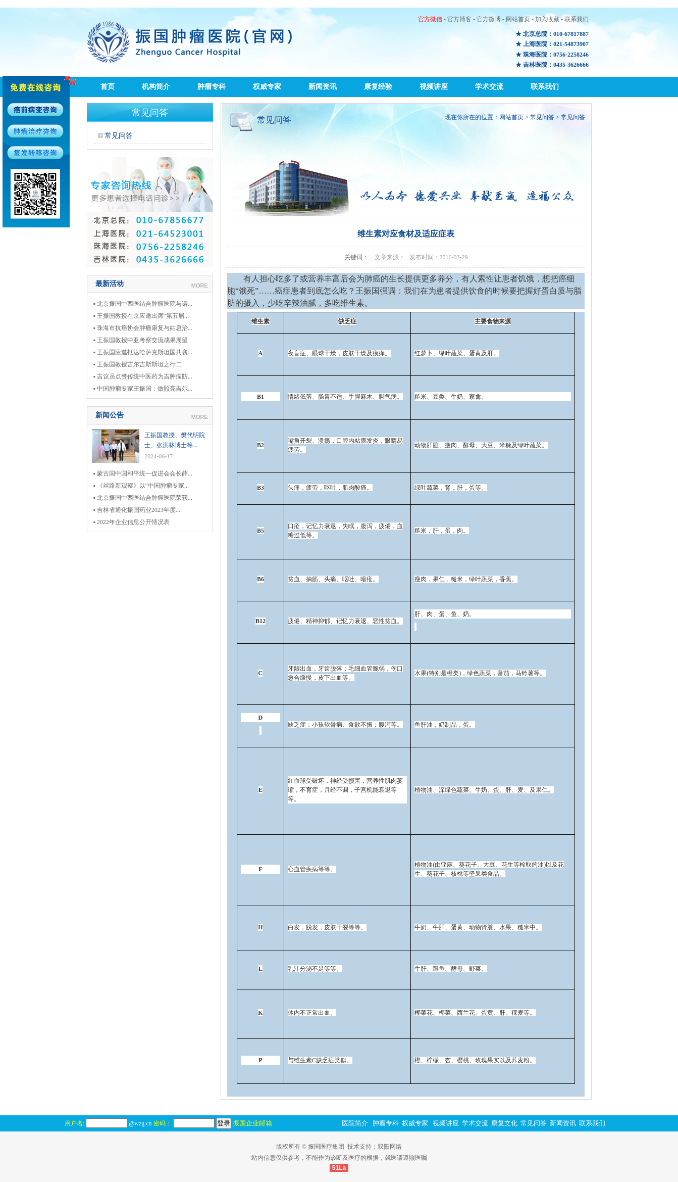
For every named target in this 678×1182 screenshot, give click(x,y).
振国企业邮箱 (252, 1123)
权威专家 (267, 86)
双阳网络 (390, 1146)
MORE (199, 285)
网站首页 (518, 19)
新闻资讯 (322, 86)
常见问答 (119, 135)
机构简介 (156, 86)
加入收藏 (547, 19)
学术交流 (489, 86)
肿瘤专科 (211, 86)
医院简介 (355, 1123)
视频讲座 (434, 86)
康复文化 (504, 1123)
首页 (107, 86)
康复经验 (378, 86)
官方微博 (489, 19)
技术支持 (359, 1146)
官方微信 (430, 19)
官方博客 (459, 19)
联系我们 (576, 19)
